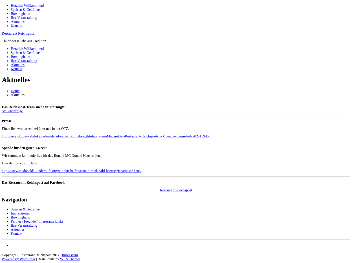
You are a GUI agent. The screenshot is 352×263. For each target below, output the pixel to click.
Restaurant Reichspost (18, 33)
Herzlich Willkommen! (27, 5)
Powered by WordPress (18, 259)
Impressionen (20, 213)
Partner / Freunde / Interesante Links (37, 221)
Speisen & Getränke (25, 9)
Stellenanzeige (12, 111)
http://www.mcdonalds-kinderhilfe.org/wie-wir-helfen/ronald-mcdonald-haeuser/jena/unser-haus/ (71, 171)
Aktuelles (17, 22)
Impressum (70, 255)
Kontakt (16, 26)
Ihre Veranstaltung (24, 18)
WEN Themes (70, 259)
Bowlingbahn (20, 13)
